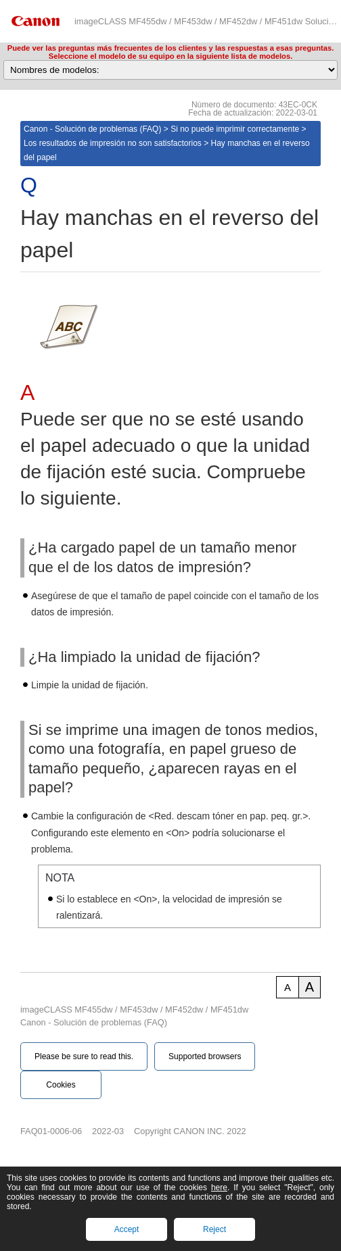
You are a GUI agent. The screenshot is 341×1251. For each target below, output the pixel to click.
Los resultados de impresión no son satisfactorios (113, 143)
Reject (214, 1229)
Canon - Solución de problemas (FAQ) (92, 129)
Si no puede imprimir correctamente (234, 129)
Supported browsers (204, 1056)
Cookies (60, 1085)
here (219, 1187)
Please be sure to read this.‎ (84, 1056)
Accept (126, 1229)
